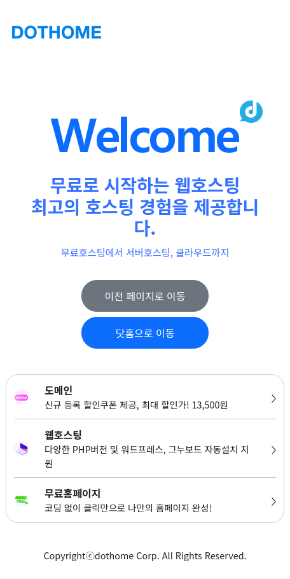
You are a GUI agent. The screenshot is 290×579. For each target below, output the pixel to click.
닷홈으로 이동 (145, 332)
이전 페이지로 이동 (145, 295)
